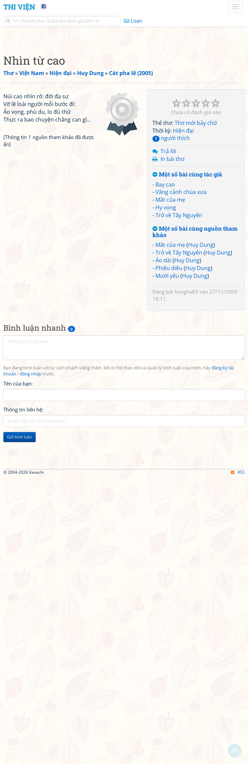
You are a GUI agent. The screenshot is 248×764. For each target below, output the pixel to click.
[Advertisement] (124, 86)
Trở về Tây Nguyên (178, 309)
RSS (238, 758)
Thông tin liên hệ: (23, 503)
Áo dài (163, 354)
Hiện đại (183, 225)
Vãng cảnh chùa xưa (181, 286)
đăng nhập (30, 468)
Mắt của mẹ (170, 294)
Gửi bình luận (19, 531)
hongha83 (186, 386)
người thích (171, 232)
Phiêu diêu (168, 362)
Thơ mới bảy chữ (196, 217)
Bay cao (165, 279)
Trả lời (168, 245)
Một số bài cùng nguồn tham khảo (195, 326)
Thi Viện (19, 6)
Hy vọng (165, 301)
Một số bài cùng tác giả (187, 269)
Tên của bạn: (18, 477)
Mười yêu (167, 370)
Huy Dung (200, 339)
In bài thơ (172, 253)
